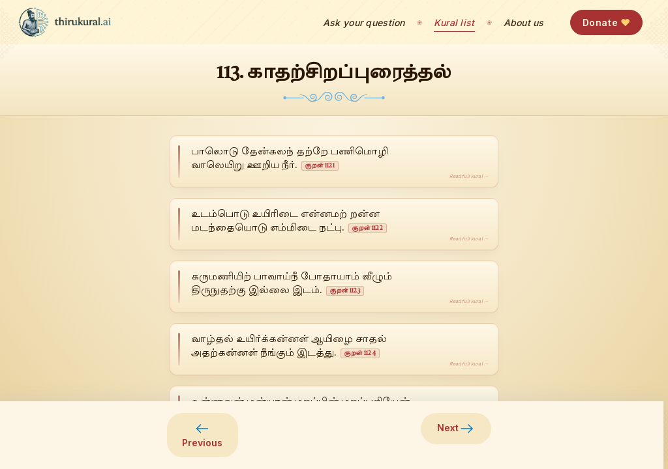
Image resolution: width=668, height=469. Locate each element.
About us (524, 22)
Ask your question (364, 22)
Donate (606, 22)
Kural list (454, 22)
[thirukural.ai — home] (65, 22)
